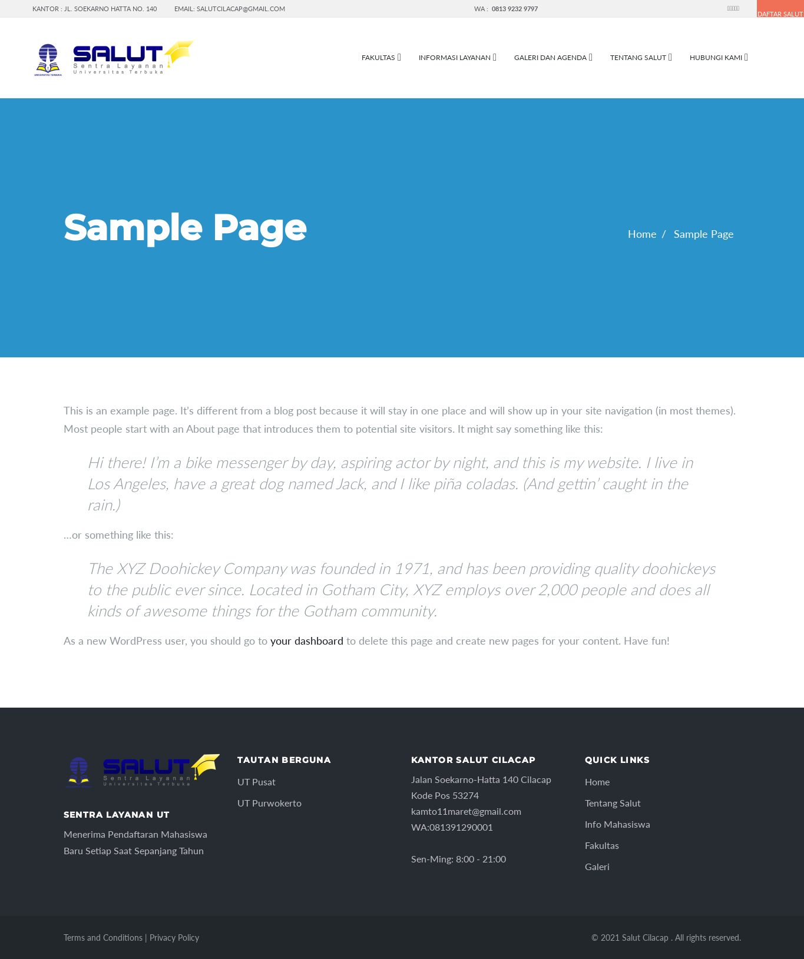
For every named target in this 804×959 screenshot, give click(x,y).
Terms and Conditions (103, 938)
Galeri (597, 866)
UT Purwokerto (269, 802)
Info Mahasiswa (617, 823)
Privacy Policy (174, 938)
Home (642, 233)
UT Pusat (256, 781)
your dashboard (306, 640)
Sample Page (704, 233)
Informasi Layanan (455, 57)
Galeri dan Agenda (550, 57)
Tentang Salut (638, 57)
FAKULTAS (378, 57)
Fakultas (602, 845)
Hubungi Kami (716, 57)
